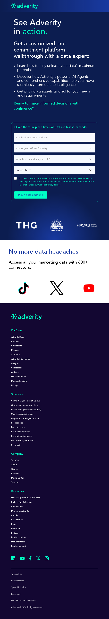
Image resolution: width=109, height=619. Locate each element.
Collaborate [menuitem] (16, 368)
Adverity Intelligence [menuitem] (20, 359)
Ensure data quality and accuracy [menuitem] (26, 410)
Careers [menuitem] (14, 469)
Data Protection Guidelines (23, 601)
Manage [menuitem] (15, 350)
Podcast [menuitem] (14, 533)
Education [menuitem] (15, 529)
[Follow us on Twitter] (38, 559)
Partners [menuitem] (15, 474)
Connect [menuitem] (15, 342)
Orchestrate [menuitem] (16, 346)
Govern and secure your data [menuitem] (24, 405)
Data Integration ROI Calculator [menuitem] (25, 498)
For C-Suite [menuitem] (16, 445)
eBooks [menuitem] (14, 515)
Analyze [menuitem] (15, 364)
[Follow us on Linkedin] (13, 559)
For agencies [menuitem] (17, 423)
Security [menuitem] (15, 460)
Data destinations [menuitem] (19, 381)
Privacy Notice (17, 581)
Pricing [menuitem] (14, 386)
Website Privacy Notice (49, 184)
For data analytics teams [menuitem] (22, 441)
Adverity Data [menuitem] (17, 337)
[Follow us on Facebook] (30, 559)
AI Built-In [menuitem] (15, 355)
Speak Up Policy (18, 587)
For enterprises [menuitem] (18, 427)
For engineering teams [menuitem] (21, 436)
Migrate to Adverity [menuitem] (20, 511)
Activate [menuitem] (15, 372)
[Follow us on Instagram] (47, 559)
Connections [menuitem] (17, 507)
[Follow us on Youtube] (22, 559)
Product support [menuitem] (18, 546)
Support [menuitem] (15, 482)
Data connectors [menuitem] (18, 377)
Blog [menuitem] (13, 524)
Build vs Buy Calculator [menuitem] (21, 502)
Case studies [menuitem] (17, 520)
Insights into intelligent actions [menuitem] (25, 419)
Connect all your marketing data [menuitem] (25, 401)
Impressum (16, 594)
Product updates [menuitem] (18, 538)
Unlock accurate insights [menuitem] (22, 414)
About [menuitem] (14, 465)
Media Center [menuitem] (17, 478)
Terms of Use (17, 574)
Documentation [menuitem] (18, 542)
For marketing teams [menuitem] (20, 432)
